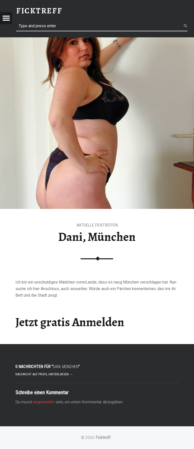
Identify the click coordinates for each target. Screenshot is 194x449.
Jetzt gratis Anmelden (69, 322)
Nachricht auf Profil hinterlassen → (44, 374)
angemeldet (43, 402)
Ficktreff (103, 437)
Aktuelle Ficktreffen (97, 225)
